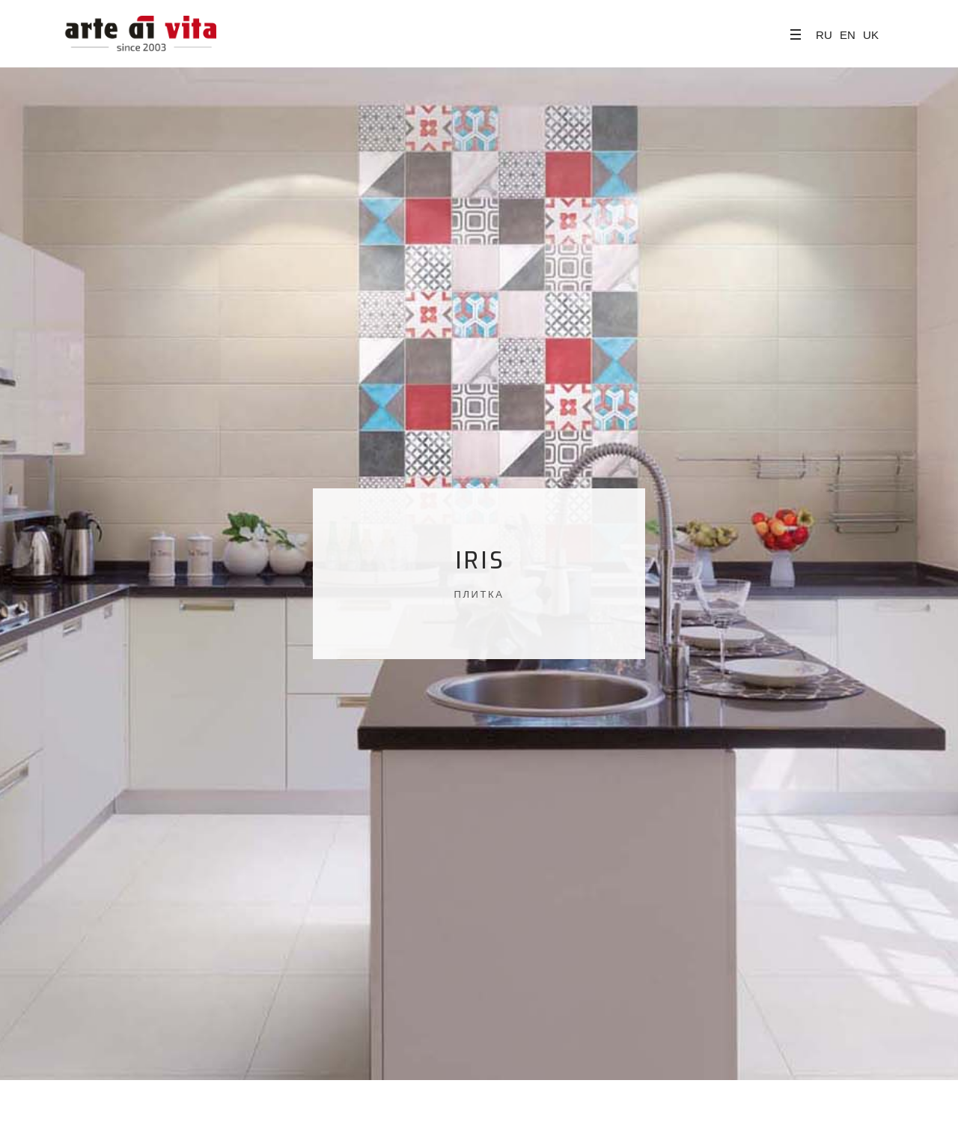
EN (847, 34)
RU (824, 34)
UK (871, 34)
